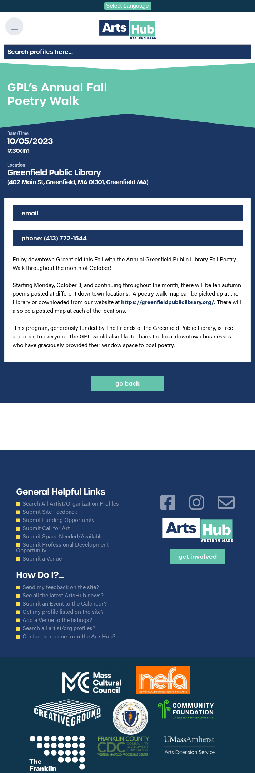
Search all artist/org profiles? (58, 628)
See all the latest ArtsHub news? (63, 595)
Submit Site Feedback (49, 512)
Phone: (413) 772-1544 (54, 238)
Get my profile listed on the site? (63, 611)
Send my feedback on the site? (60, 587)
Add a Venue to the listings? (57, 620)
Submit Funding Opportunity (58, 520)
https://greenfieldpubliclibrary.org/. (168, 302)
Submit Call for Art (46, 528)
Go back (127, 383)
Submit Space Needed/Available (62, 536)
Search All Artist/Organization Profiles (70, 503)
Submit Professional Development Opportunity (62, 547)
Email (30, 213)
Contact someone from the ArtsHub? (68, 636)
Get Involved (198, 557)
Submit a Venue (42, 558)
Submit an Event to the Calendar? (64, 603)
